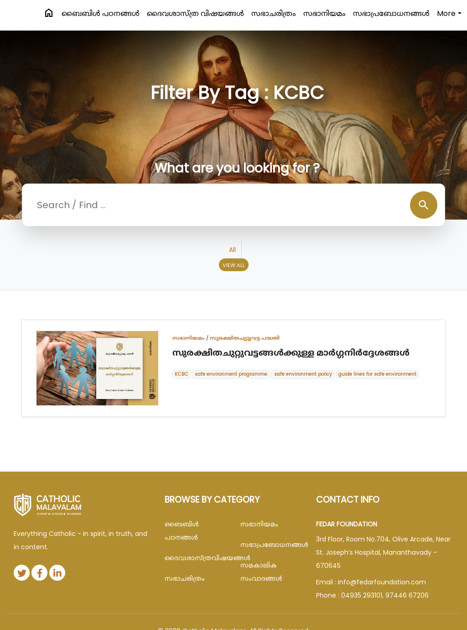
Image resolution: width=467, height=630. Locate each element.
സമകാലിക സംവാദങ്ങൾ (261, 572)
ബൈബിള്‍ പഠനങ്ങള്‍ (101, 13)
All (232, 249)
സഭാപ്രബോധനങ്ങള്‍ (391, 13)
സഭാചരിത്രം (273, 13)
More (446, 13)
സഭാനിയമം (324, 13)
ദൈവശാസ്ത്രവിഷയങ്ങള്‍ (196, 557)
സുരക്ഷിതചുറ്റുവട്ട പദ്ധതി (245, 337)
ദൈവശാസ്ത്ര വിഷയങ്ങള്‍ (195, 13)
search (423, 205)
